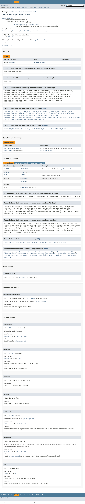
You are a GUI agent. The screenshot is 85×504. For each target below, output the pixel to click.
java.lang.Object (7, 18)
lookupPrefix (59, 255)
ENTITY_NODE (57, 117)
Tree (24, 2)
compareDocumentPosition (23, 252)
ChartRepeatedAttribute (12, 148)
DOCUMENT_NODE (67, 111)
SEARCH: (63, 5)
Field (13, 7)
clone (6, 242)
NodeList (41, 31)
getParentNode (23, 254)
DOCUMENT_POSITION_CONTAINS (39, 113)
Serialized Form (7, 45)
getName (22, 172)
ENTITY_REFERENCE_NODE (71, 117)
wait (55, 242)
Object (39, 239)
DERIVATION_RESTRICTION (43, 128)
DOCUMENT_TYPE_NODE (33, 117)
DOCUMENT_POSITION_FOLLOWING (14, 115)
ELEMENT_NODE (47, 117)
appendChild (8, 252)
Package (10, 2)
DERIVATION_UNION (59, 128)
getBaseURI (49, 252)
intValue (23, 181)
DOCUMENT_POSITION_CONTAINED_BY (15, 113)
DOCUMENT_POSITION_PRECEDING (14, 117)
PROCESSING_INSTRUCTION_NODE (26, 119)
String (6, 168)
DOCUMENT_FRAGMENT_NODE (51, 111)
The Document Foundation (51, 502)
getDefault (24, 168)
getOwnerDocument (10, 254)
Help (41, 2)
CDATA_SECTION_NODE (23, 111)
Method (24, 7)
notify (41, 242)
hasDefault (24, 178)
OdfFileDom (8, 150)
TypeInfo (48, 31)
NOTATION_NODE (9, 119)
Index (37, 2)
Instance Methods (21, 163)
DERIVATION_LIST (27, 128)
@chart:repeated (40, 40)
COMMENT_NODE (36, 111)
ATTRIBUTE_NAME (39, 62)
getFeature (59, 252)
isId (21, 184)
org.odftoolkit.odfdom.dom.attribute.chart (22, 12)
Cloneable (15, 31)
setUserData (8, 257)
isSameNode (23, 255)
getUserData (62, 254)
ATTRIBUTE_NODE (9, 111)
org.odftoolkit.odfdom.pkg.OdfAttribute (26, 24)
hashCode (34, 242)
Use (21, 2)
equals (11, 242)
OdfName (12, 62)
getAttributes (38, 252)
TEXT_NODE (41, 119)
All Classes (4, 5)
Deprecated (30, 2)
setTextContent (71, 255)
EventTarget (28, 31)
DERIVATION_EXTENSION (11, 128)
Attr (21, 31)
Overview (4, 2)
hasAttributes (73, 254)
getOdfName (24, 175)
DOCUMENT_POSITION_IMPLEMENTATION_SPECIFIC (42, 115)
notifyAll (48, 242)
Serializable (6, 31)
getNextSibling (69, 252)
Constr (19, 7)
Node (35, 31)
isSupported (33, 255)
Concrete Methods (37, 163)
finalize (18, 242)
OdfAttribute (13, 37)
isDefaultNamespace (11, 255)
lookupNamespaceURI (46, 255)
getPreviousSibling (37, 254)
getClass (26, 242)
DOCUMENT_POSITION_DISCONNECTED (62, 113)
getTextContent (50, 254)
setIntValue (24, 187)
